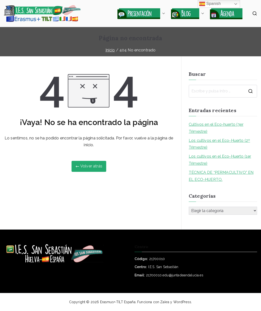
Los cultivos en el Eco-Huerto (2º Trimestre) (219, 144)
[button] (162, 13)
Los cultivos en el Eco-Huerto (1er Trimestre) (220, 160)
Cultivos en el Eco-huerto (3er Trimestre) (216, 128)
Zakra (164, 302)
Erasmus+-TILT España (118, 302)
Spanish (210, 4)
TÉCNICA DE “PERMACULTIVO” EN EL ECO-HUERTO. (221, 176)
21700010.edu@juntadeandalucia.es (174, 275)
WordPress (182, 302)
